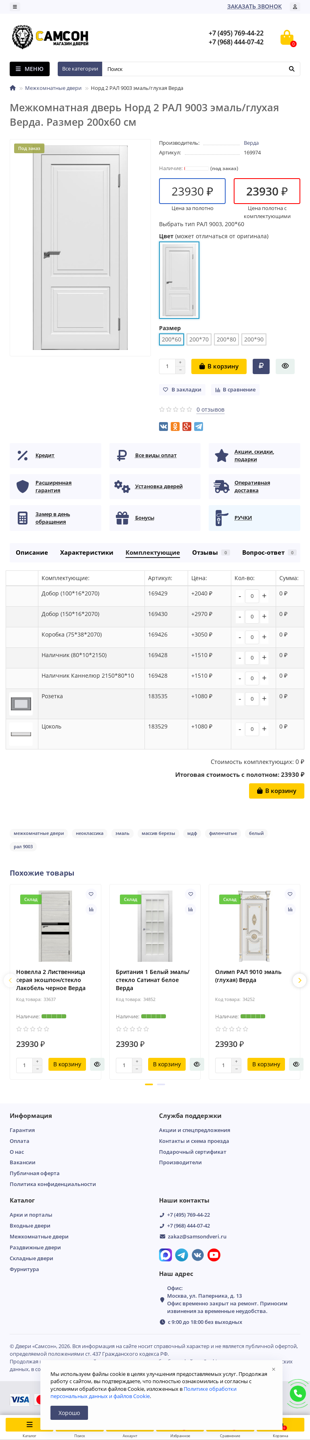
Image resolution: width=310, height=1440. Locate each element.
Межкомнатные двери (53, 88)
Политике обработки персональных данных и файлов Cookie (143, 1392)
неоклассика (89, 833)
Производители (180, 1162)
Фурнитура (24, 1269)
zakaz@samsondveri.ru (197, 1236)
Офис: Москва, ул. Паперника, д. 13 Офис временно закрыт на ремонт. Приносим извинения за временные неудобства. (227, 1299)
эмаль (122, 833)
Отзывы (211, 552)
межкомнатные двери (39, 833)
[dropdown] (15, 6)
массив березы (158, 833)
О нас (17, 1151)
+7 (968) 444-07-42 (188, 1225)
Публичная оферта (35, 1173)
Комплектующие (153, 552)
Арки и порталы (31, 1214)
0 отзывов (210, 409)
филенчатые (223, 833)
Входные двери (30, 1225)
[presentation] (10, 980)
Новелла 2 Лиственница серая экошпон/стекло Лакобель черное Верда (51, 980)
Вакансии (23, 1162)
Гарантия (22, 1130)
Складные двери (31, 1258)
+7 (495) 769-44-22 (188, 1214)
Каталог (22, 1200)
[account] (295, 6)
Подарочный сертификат (192, 1151)
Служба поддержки (190, 1115)
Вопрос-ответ (269, 552)
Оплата (19, 1141)
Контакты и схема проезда (194, 1141)
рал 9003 (23, 846)
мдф (192, 833)
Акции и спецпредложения (194, 1130)
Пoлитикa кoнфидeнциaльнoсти (53, 1184)
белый (256, 833)
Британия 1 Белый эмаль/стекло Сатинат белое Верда (152, 980)
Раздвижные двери (35, 1247)
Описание (32, 552)
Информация (31, 1115)
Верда (251, 142)
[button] (149, 1084)
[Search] (201, 69)
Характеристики (86, 552)
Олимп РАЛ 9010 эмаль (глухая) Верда (248, 976)
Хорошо (69, 1413)
